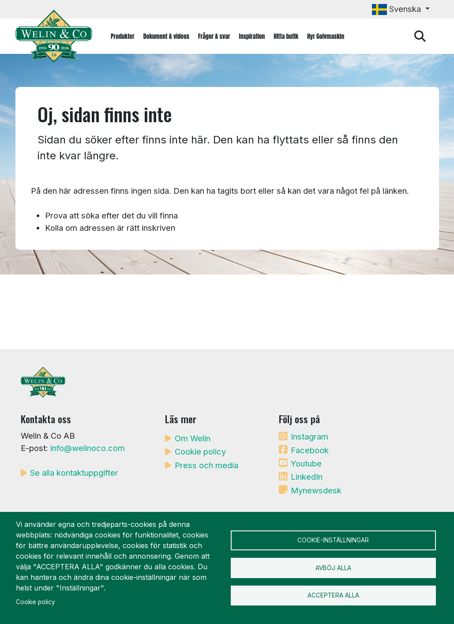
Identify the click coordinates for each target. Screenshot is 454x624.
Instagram (309, 436)
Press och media (206, 465)
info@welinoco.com (87, 448)
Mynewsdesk (316, 490)
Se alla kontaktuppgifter (74, 472)
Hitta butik (286, 36)
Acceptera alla (333, 596)
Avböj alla (333, 567)
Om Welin (192, 438)
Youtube (306, 463)
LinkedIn (307, 476)
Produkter (123, 36)
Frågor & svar (214, 36)
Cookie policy (200, 451)
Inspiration (252, 36)
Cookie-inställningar (333, 539)
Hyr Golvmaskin (325, 36)
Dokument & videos (166, 36)
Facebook (310, 450)
